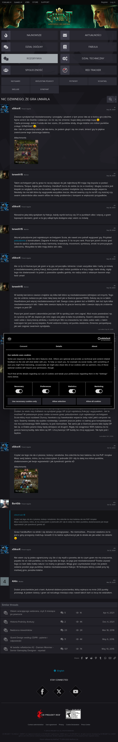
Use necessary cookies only (24, 401)
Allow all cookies (93, 401)
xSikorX (17, 108)
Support (45, 2)
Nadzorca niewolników (22, 635)
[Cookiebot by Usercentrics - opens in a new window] (99, 339)
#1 (110, 109)
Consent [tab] (23, 346)
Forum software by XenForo (59, 739)
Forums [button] (6, 2)
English (59, 670)
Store (35, 2)
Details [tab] (59, 346)
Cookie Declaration (72, 725)
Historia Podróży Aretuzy (23, 627)
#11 (110, 552)
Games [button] (17, 2)
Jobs (27, 2)
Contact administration (35, 725)
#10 (110, 506)
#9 (110, 447)
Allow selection (59, 401)
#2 (110, 174)
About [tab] (94, 346)
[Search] (110, 99)
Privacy (61, 725)
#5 (110, 258)
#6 (110, 286)
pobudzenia (20, 240)
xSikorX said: (19, 517)
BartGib (17, 505)
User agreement (51, 725)
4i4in (15, 583)
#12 (110, 584)
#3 (110, 206)
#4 (110, 229)
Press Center (85, 725)
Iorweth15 (18, 174)
